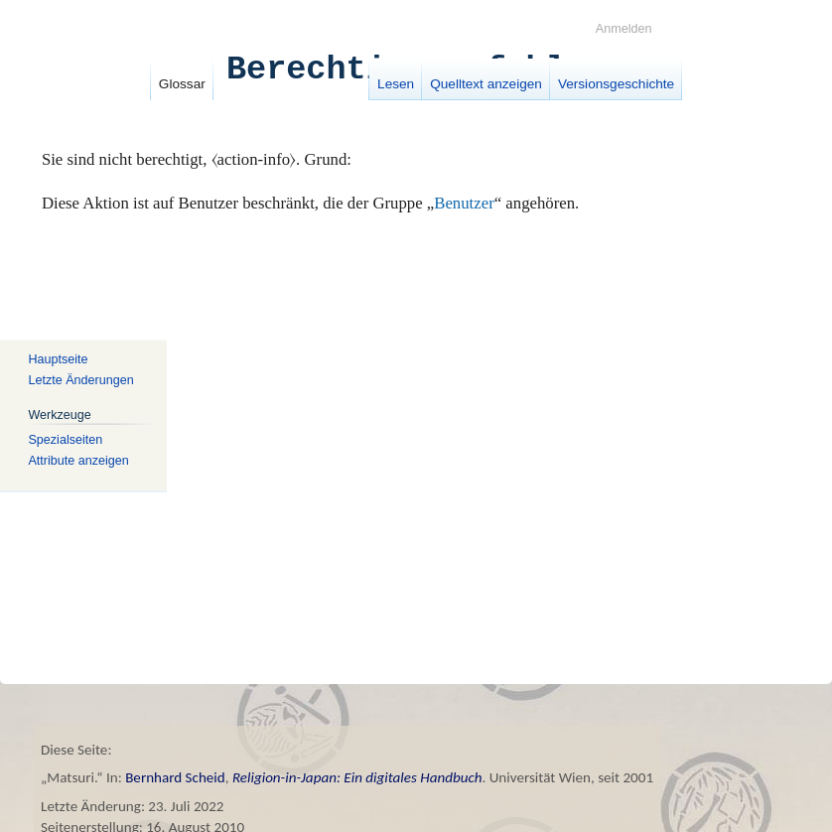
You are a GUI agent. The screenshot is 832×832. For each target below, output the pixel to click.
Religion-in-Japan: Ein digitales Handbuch (357, 777)
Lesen (395, 83)
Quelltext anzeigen (486, 83)
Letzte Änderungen (80, 379)
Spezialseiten (65, 440)
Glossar (182, 83)
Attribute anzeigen (78, 460)
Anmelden (624, 29)
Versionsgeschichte (616, 83)
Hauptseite (57, 359)
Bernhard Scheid (175, 777)
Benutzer (463, 203)
